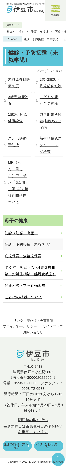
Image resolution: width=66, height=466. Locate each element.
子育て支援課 (39, 31)
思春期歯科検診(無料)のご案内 (51, 121)
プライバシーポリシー (20, 326)
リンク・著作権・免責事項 (33, 320)
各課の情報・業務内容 (16, 445)
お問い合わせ (33, 332)
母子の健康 (16, 220)
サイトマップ (53, 326)
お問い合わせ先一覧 (47, 445)
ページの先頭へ (58, 459)
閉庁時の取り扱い (33, 420)
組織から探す (15, 31)
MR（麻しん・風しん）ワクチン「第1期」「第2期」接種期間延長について (19, 182)
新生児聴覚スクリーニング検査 (51, 145)
